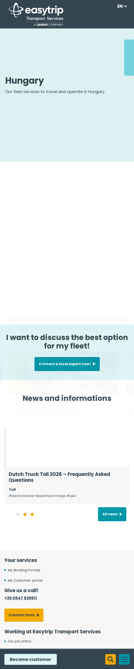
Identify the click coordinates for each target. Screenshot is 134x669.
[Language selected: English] (120, 6)
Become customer (29, 659)
